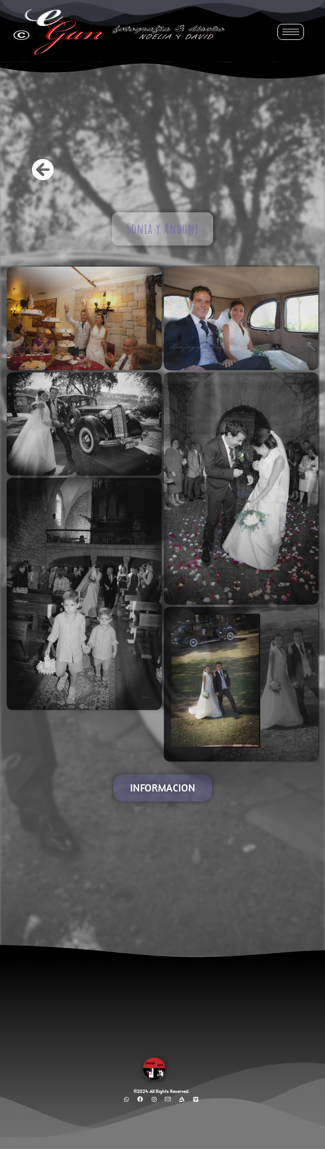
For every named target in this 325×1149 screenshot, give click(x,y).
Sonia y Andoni (162, 228)
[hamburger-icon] (290, 32)
